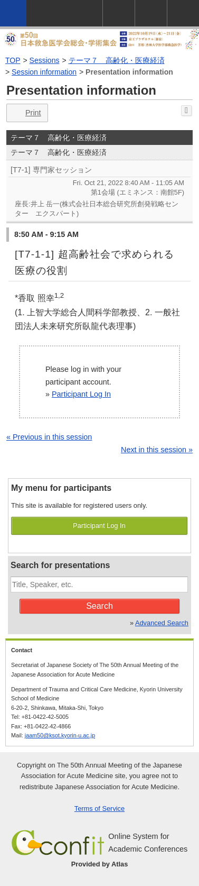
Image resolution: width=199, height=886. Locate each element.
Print (26, 113)
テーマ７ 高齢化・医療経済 (117, 60)
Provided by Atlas (99, 864)
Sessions (45, 60)
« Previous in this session (49, 437)
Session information (44, 72)
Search (99, 605)
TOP (13, 60)
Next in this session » (157, 449)
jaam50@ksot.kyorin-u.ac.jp (60, 735)
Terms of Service (99, 808)
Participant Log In (81, 394)
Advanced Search (161, 623)
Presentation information (129, 72)
